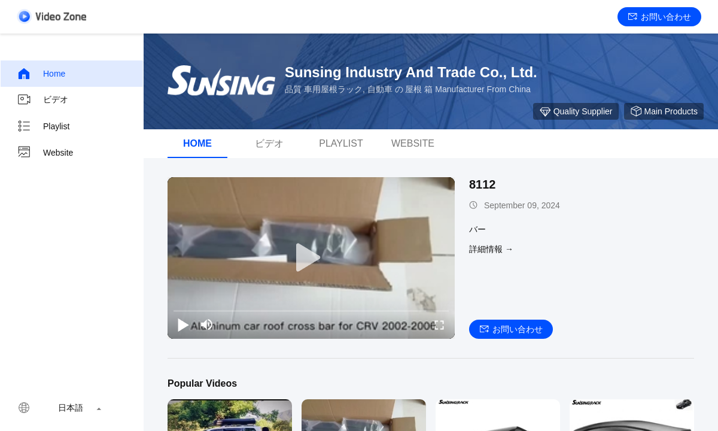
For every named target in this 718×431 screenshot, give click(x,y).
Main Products (664, 111)
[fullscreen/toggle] (439, 324)
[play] (311, 258)
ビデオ (42, 100)
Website (45, 152)
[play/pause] (183, 324)
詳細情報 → (491, 249)
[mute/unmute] (207, 324)
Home (41, 73)
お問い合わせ (659, 17)
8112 (482, 184)
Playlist (43, 126)
